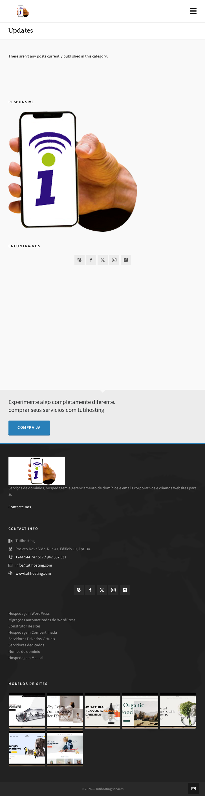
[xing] (126, 260)
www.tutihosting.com (33, 573)
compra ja (29, 427)
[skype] (79, 260)
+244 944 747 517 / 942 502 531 (41, 557)
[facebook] (91, 260)
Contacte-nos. (20, 507)
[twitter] (103, 260)
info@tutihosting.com (34, 565)
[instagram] (114, 260)
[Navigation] (193, 11)
